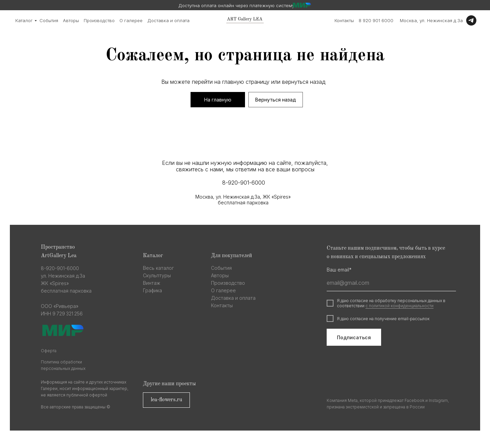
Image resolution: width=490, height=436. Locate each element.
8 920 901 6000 (376, 20)
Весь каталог (158, 268)
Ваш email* (339, 269)
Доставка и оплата (168, 20)
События (48, 20)
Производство (99, 20)
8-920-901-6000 (243, 182)
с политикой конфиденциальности (399, 305)
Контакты (344, 20)
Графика (152, 290)
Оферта (48, 350)
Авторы (71, 20)
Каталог (24, 20)
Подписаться (354, 337)
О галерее (131, 20)
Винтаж (151, 283)
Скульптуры (157, 275)
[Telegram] (471, 20)
